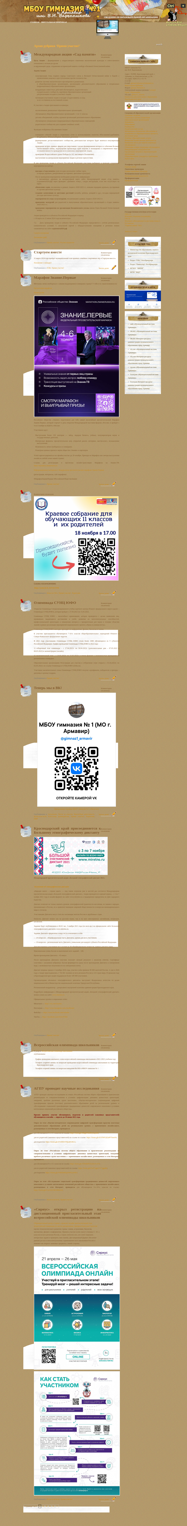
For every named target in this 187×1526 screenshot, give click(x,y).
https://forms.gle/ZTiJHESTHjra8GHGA (61, 1142)
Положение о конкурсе (43, 263)
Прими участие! (53, 242)
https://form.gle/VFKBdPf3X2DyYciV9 (85, 1164)
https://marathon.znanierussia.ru (45, 466)
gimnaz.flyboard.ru (138, 88)
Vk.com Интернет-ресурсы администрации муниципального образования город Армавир (140, 360)
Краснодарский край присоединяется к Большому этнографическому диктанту (67, 830)
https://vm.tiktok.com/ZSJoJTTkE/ (55, 1017)
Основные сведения (132, 115)
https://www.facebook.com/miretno (56, 1012)
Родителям (76, 593)
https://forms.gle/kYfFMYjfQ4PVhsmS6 (101, 1137)
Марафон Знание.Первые (55, 278)
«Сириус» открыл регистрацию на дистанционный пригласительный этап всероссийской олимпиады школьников (67, 1213)
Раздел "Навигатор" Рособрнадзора (143, 264)
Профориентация (131, 180)
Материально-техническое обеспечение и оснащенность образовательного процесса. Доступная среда (141, 133)
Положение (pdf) (40, 237)
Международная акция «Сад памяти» (65, 54)
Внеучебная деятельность (84, 814)
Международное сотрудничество (137, 149)
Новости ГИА (52, 593)
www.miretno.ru (58, 995)
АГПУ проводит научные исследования (66, 1088)
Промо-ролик (39, 293)
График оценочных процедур (136, 171)
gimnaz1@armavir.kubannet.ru (142, 83)
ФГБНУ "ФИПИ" (137, 268)
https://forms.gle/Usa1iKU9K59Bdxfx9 (48, 1190)
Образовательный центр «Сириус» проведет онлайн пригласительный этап (63, 1223)
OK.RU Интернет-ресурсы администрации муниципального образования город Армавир (140, 342)
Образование (130, 124)
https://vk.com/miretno (53, 1004)
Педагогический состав (134, 129)
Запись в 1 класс (131, 231)
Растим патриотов (67, 242)
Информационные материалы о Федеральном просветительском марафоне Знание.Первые (69, 470)
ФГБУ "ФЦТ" (135, 272)
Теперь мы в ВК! (48, 688)
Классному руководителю (58, 816)
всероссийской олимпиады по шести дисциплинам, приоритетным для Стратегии (65, 1226)
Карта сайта (129, 159)
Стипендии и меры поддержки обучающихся (142, 147)
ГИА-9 (127, 219)
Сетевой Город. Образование (140, 91)
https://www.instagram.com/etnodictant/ (59, 1008)
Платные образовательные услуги (138, 138)
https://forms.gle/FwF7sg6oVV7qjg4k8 (92, 1168)
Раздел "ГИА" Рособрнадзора (141, 260)
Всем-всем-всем (40, 816)
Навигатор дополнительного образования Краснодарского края (141, 98)
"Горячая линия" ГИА (133, 225)
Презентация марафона (43, 288)
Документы (129, 122)
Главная (34, 22)
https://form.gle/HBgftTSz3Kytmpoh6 (84, 1133)
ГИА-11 (128, 214)
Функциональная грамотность (136, 176)
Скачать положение (41, 233)
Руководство (129, 127)
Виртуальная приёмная (54, 22)
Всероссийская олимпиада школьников (66, 1045)
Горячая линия (130, 167)
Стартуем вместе (48, 252)
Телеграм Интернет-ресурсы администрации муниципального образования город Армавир (140, 385)
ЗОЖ (49, 268)
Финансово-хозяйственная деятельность (140, 140)
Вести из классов (65, 814)
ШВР (36, 819)
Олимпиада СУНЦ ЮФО (55, 603)
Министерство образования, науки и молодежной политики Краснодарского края (143, 253)
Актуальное (52, 814)
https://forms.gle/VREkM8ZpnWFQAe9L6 (61, 1173)
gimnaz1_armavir (138, 95)
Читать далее (104, 243)
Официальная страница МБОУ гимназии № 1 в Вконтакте (76, 809)
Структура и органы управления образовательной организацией (137, 118)
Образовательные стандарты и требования (141, 156)
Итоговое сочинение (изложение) (138, 216)
